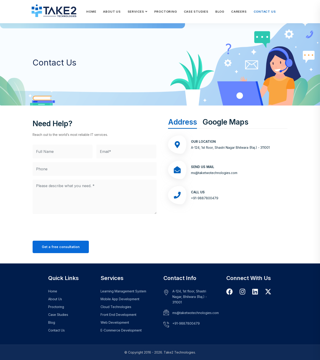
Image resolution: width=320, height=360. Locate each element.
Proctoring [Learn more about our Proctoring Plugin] (165, 11)
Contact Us (265, 11)
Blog (219, 11)
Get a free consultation (61, 247)
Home (91, 11)
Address (182, 121)
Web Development (115, 322)
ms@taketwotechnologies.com (214, 173)
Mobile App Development (120, 299)
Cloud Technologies (116, 307)
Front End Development (118, 315)
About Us (112, 11)
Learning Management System (123, 291)
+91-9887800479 (186, 323)
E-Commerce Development (121, 330)
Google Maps (225, 121)
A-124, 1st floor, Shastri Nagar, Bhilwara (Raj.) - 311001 (189, 296)
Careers (239, 11)
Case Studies (196, 11)
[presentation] (67, 227)
